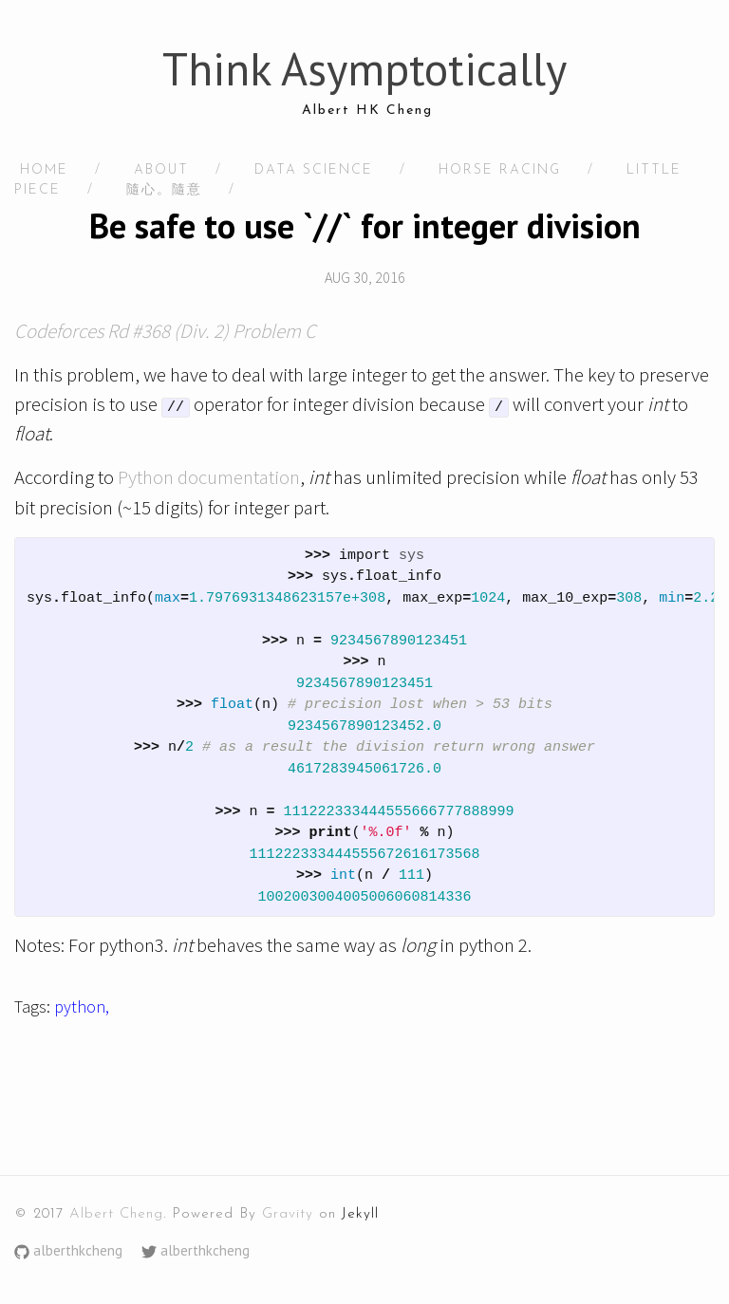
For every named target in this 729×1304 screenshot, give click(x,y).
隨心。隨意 (164, 190)
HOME (44, 170)
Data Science (313, 170)
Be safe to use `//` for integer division (365, 225)
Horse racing (500, 170)
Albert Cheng (116, 1214)
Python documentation (209, 477)
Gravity (287, 1214)
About (161, 170)
